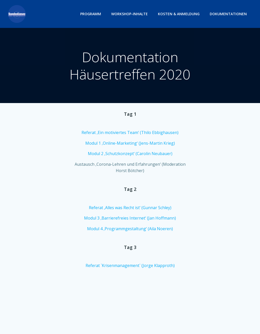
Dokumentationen (228, 13)
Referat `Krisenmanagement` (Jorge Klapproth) (130, 265)
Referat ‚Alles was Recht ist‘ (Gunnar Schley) (130, 207)
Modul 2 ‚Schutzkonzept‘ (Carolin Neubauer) (130, 153)
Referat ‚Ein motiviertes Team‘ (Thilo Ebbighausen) (130, 132)
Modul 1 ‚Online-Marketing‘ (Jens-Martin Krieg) (130, 143)
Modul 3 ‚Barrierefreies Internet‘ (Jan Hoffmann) (130, 218)
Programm (90, 13)
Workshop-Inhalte (129, 13)
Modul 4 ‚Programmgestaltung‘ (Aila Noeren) (130, 228)
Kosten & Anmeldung (179, 13)
